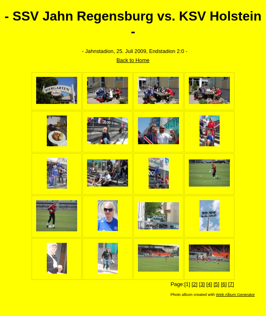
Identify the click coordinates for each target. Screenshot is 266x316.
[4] (209, 284)
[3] (202, 284)
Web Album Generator (235, 294)
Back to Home (133, 60)
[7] (231, 284)
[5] (216, 284)
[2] (194, 284)
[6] (224, 284)
